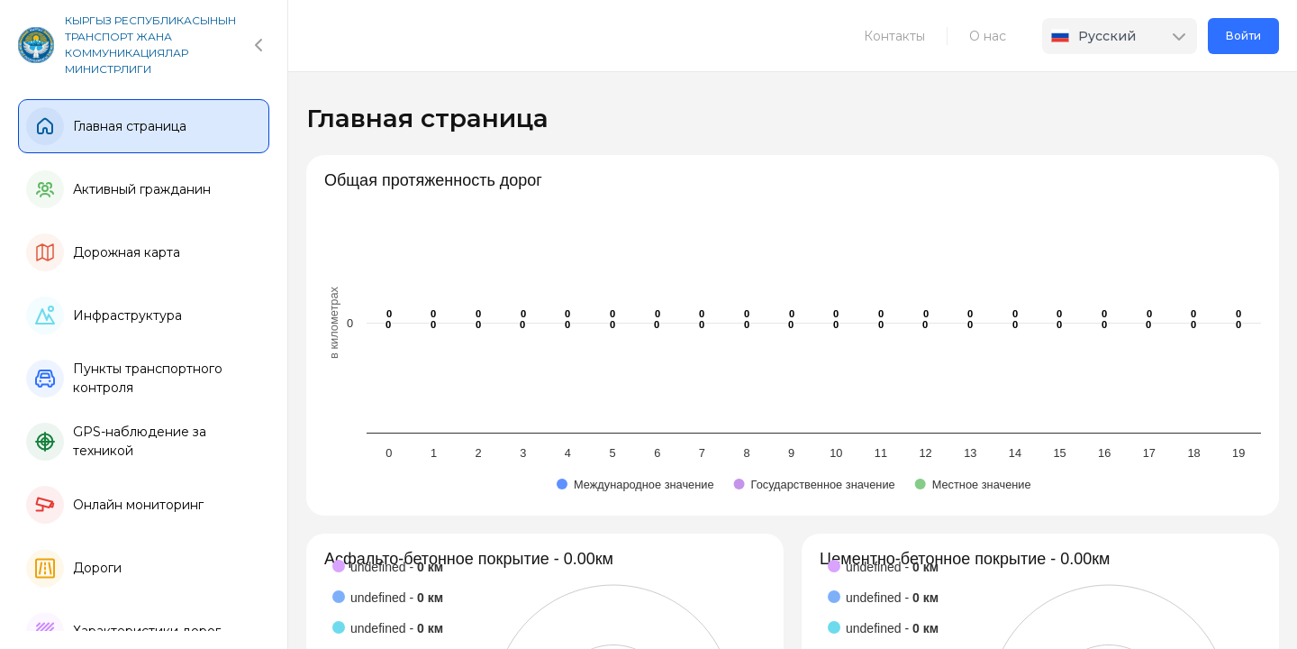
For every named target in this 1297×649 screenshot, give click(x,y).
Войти (1243, 35)
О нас (987, 36)
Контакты (894, 36)
